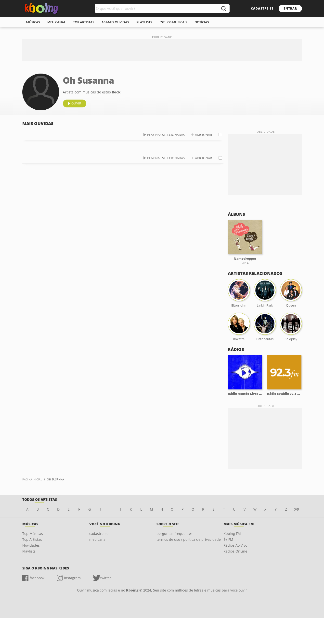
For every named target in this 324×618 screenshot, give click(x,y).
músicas (33, 22)
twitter (105, 578)
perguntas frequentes (174, 533)
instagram (72, 578)
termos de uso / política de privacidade (188, 539)
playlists (144, 22)
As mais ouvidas (115, 22)
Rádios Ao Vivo (235, 545)
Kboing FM (232, 533)
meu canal (56, 22)
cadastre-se (262, 8)
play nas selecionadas (166, 134)
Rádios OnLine (235, 551)
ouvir (76, 103)
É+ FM (228, 539)
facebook (37, 578)
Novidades (31, 545)
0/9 (296, 509)
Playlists (29, 551)
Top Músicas (32, 533)
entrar (290, 8)
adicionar (203, 134)
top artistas (83, 22)
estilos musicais (173, 22)
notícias (201, 22)
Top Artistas (32, 539)
